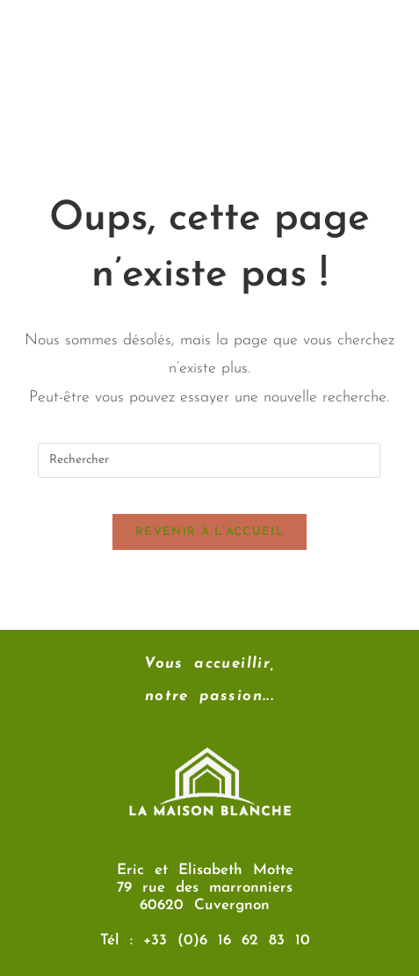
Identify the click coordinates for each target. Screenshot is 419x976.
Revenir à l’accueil (209, 532)
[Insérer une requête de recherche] (209, 460)
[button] (209, 122)
